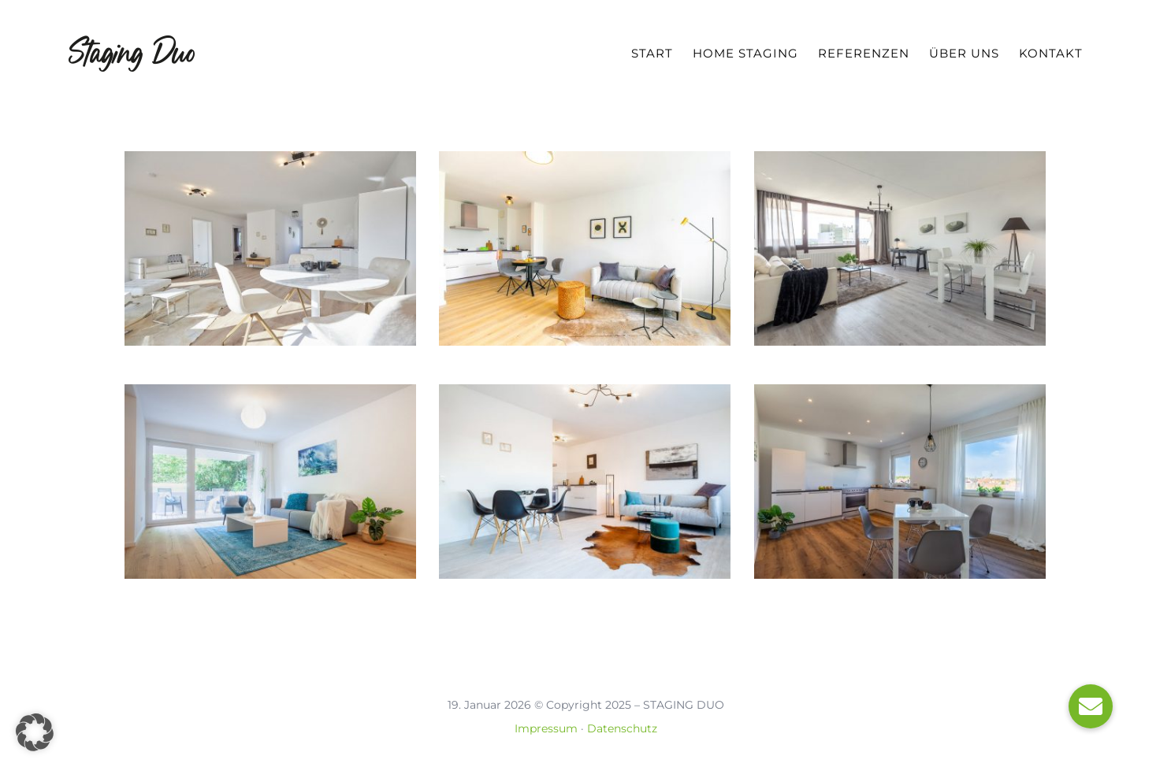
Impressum (546, 728)
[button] (34, 732)
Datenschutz (622, 728)
